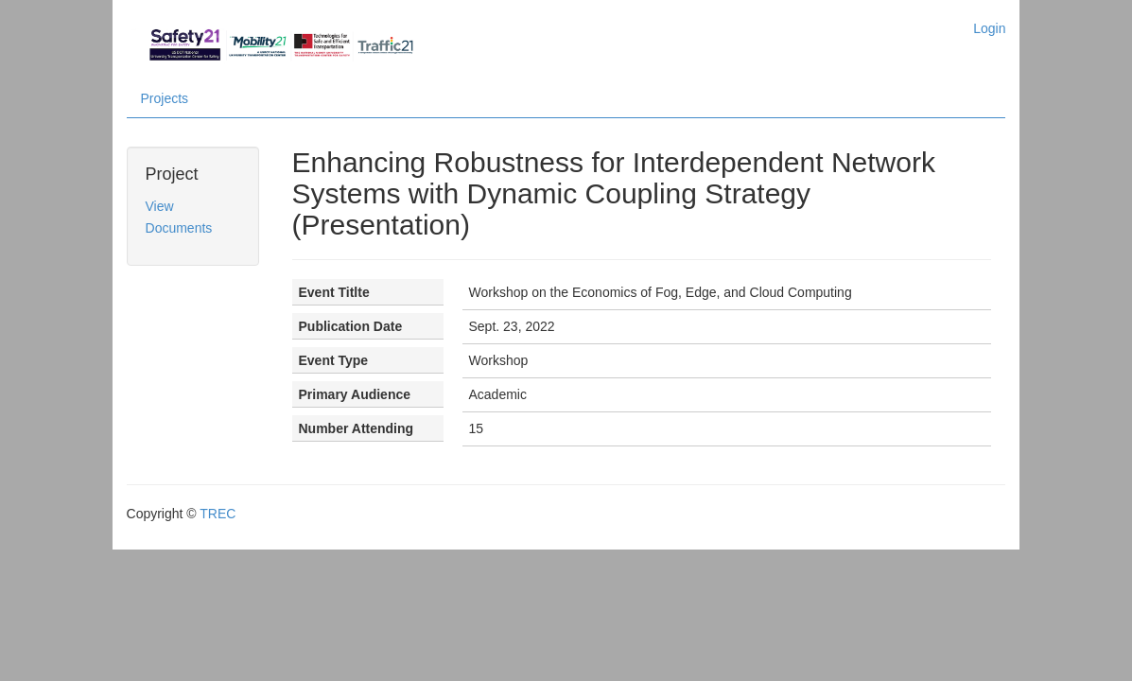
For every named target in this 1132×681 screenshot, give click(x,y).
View (155, 207)
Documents (174, 228)
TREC (213, 494)
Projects (160, 99)
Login (994, 28)
